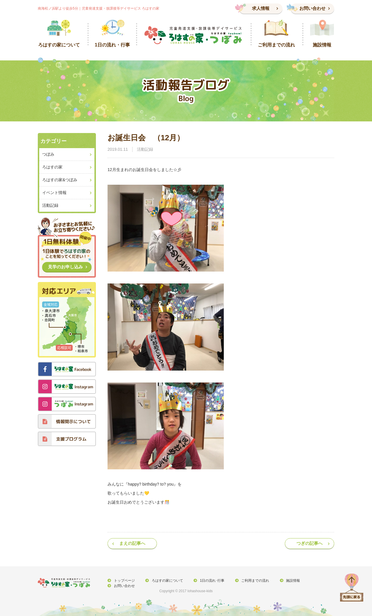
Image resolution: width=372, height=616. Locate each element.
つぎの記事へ (309, 543)
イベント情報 (54, 192)
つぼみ (48, 154)
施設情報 (289, 581)
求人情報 (260, 8)
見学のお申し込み (65, 266)
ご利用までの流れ (252, 581)
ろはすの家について (166, 581)
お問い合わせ (312, 8)
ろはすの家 (52, 167)
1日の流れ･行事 (210, 581)
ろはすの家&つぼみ (59, 179)
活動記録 (145, 149)
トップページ (123, 581)
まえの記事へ (132, 543)
